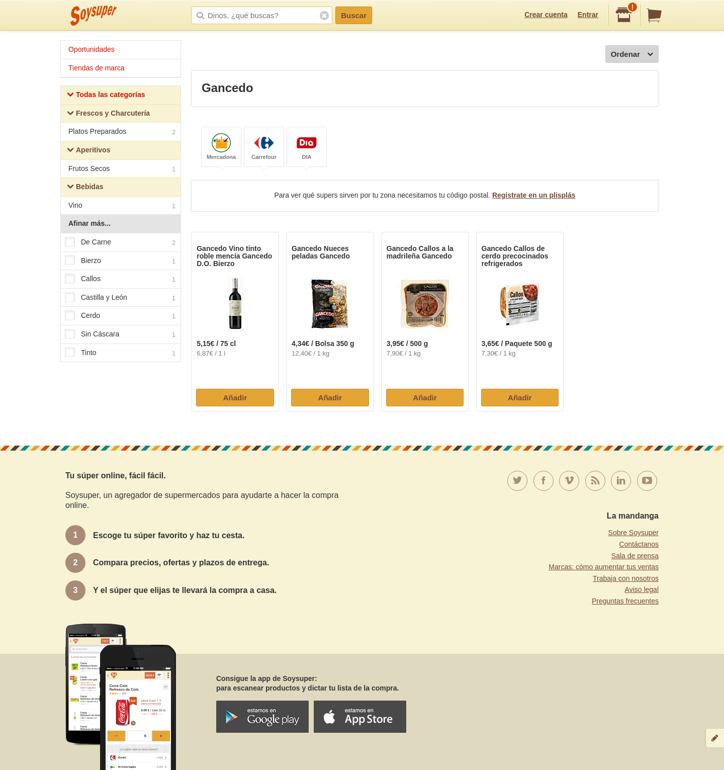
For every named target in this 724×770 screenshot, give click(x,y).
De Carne (120, 242)
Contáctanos (639, 544)
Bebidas (85, 188)
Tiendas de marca (96, 68)
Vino (121, 206)
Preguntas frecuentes (625, 601)
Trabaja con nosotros (626, 578)
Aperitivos (88, 151)
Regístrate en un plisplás (534, 195)
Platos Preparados (121, 132)
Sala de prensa (635, 556)
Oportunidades (91, 49)
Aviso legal (642, 589)
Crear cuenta (546, 15)
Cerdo (120, 316)
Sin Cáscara (120, 334)
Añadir (235, 397)
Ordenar (632, 54)
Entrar (588, 15)
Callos (120, 279)
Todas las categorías (106, 96)
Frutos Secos (121, 169)
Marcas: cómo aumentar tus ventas (604, 567)
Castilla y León (120, 297)
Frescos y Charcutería (108, 114)
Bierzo (120, 261)
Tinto (120, 353)
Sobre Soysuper (633, 533)
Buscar (354, 15)
